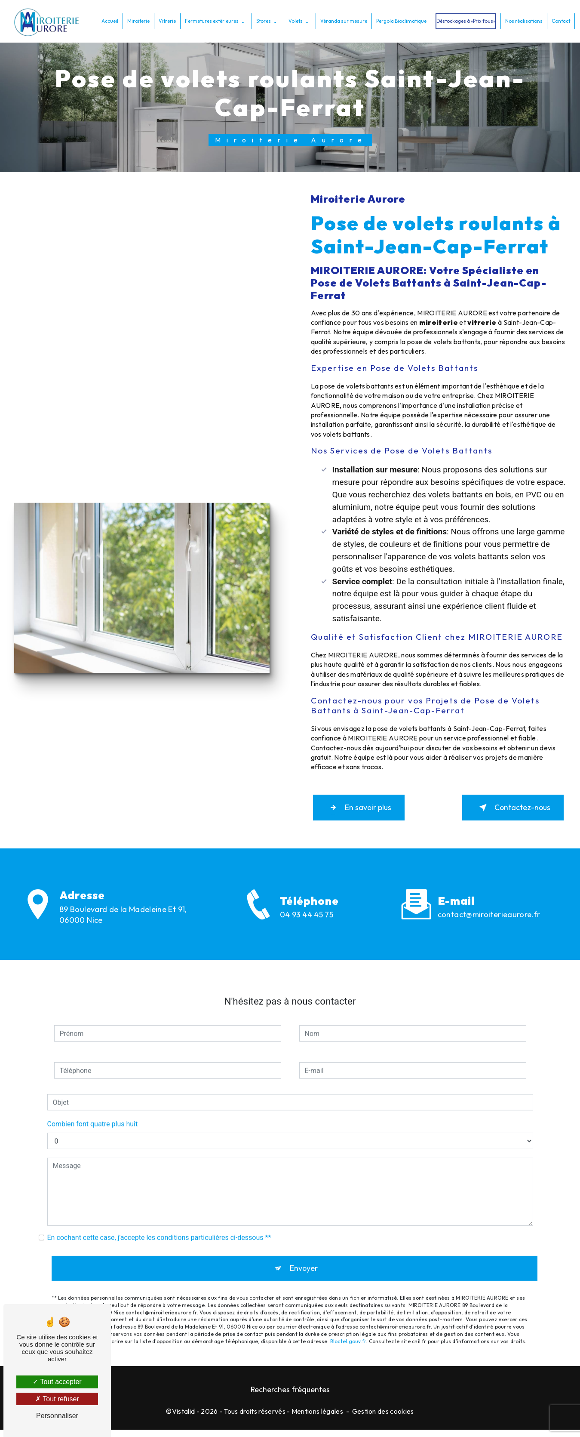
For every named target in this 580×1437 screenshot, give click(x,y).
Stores (262, 21)
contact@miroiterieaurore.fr (489, 906)
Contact (559, 21)
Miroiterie (137, 21)
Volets (294, 21)
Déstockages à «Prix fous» (464, 21)
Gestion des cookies (383, 1418)
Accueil (108, 21)
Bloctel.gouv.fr (348, 1335)
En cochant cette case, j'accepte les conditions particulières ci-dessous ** (159, 1229)
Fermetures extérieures (210, 21)
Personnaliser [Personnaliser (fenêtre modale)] (57, 1415)
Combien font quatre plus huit (92, 1115)
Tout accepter (57, 1381)
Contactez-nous (505, 809)
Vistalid (183, 1418)
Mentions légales (317, 1418)
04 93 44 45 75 (306, 931)
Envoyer (304, 1261)
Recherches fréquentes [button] (290, 1396)
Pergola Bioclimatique (399, 21)
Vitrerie (165, 21)
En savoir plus (366, 809)
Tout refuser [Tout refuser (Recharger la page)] (57, 1399)
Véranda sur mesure (342, 21)
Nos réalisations (522, 21)
